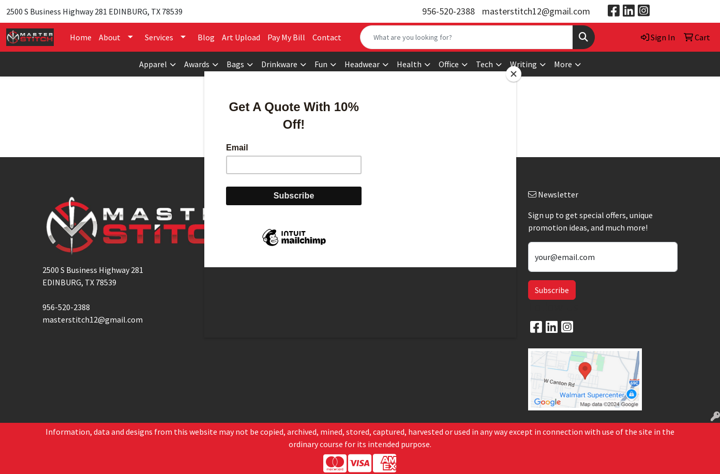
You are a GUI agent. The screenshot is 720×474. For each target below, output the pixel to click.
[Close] (513, 74)
